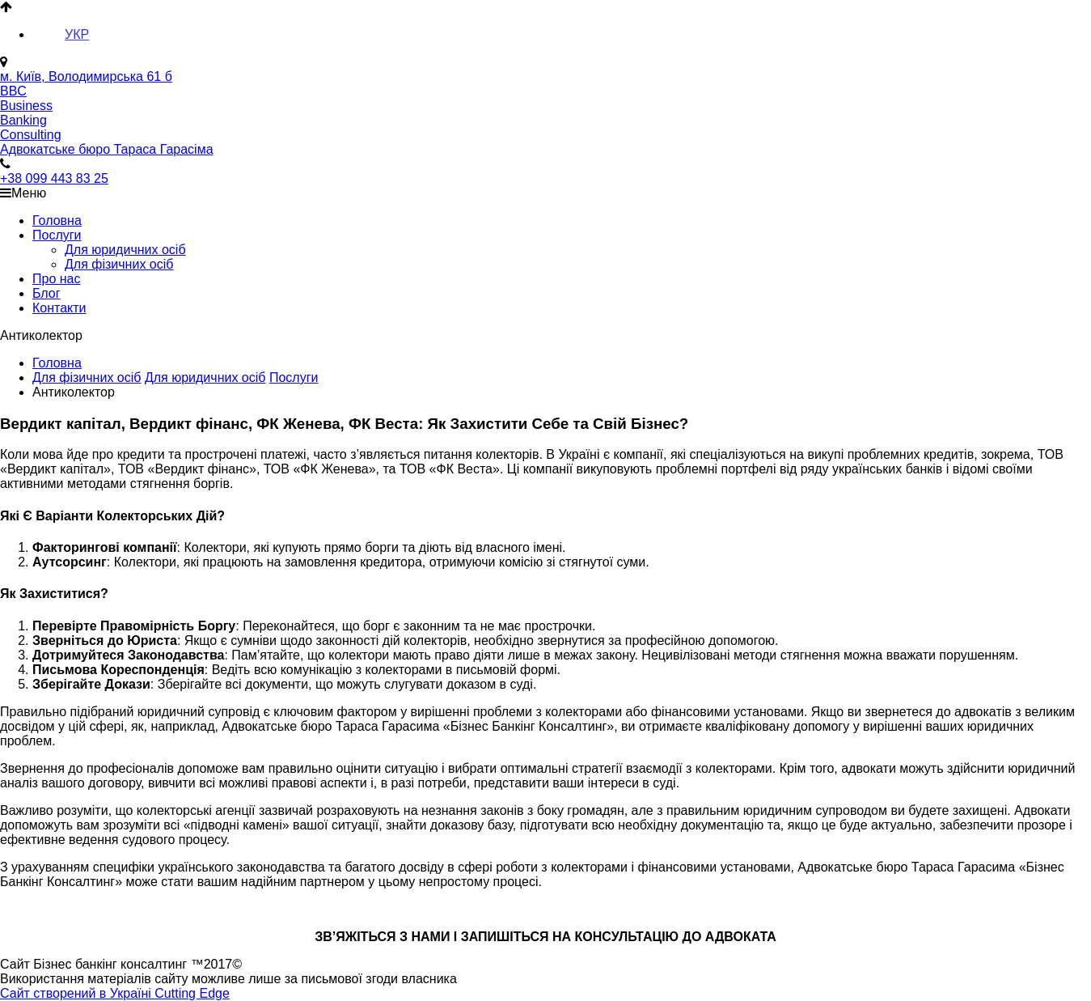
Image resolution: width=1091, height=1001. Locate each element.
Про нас (56, 279)
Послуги (57, 235)
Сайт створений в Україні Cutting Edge (115, 993)
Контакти (59, 308)
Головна (57, 220)
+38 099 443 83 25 (54, 178)
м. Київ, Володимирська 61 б (86, 76)
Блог (46, 293)
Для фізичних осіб (119, 264)
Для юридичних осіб (125, 250)
